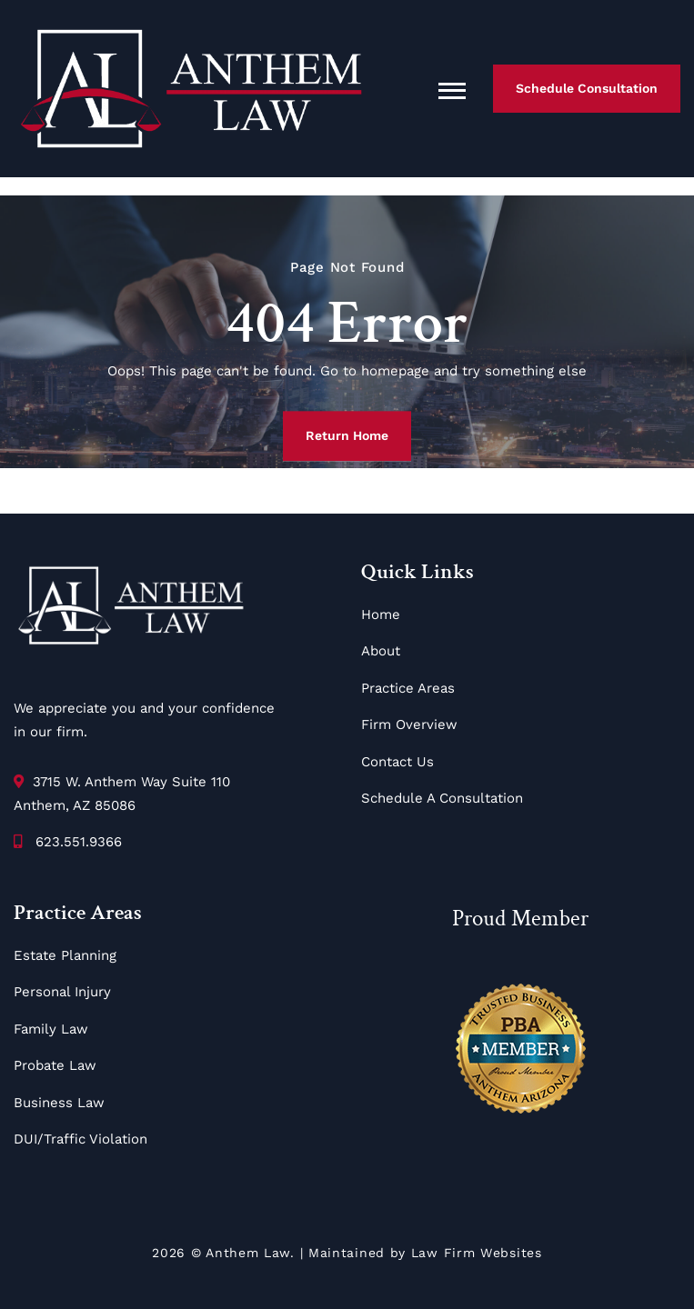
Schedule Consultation (587, 88)
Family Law (51, 1029)
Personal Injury (62, 992)
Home (380, 614)
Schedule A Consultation (442, 798)
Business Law (59, 1102)
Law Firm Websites (476, 1252)
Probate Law (55, 1065)
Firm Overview (409, 724)
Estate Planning (65, 955)
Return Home (347, 435)
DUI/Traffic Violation (80, 1139)
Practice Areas (408, 688)
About (380, 651)
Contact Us (397, 762)
